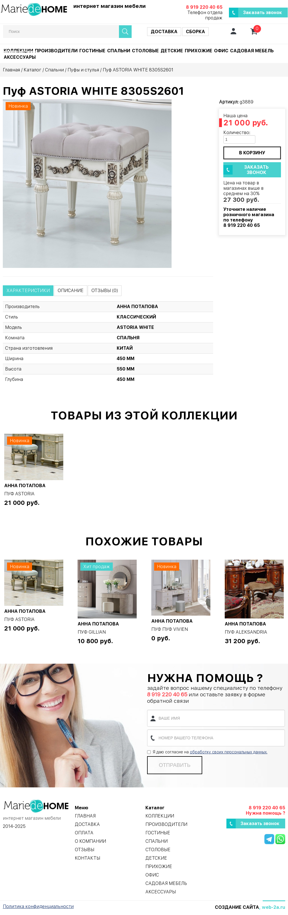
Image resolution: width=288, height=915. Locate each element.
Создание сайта (237, 907)
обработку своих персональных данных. (228, 752)
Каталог (32, 70)
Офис (221, 50)
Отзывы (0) (104, 290)
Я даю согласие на (207, 752)
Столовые (145, 50)
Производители (56, 50)
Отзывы (84, 849)
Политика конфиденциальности (38, 906)
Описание (71, 290)
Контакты (87, 858)
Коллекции (18, 50)
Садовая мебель (252, 50)
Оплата (84, 832)
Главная (11, 70)
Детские (172, 50)
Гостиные (92, 50)
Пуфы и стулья (83, 70)
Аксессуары (20, 57)
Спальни (118, 50)
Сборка (195, 31)
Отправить (174, 765)
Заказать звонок (262, 12)
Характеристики (28, 290)
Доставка (164, 31)
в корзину (252, 152)
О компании (90, 841)
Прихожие (198, 50)
